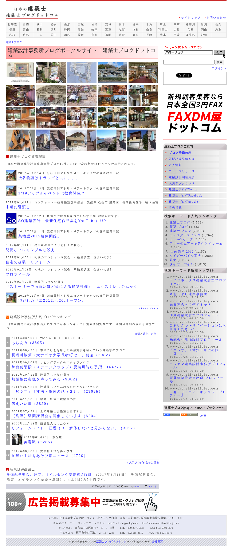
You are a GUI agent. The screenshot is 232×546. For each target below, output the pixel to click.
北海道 (12, 24)
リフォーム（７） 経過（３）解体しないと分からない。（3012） (74, 428)
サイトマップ (191, 17)
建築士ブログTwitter (182, 189)
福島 (94, 24)
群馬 (136, 24)
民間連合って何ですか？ (190, 304)
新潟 (204, 24)
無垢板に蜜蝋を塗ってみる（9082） (46, 379)
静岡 (67, 29)
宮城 (81, 24)
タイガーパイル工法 (185, 255)
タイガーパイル (182, 264)
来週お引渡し (18, 207)
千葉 (149, 24)
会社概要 (157, 541)
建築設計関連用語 (180, 177)
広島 (26, 34)
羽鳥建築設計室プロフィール (194, 315)
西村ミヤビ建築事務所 (189, 294)
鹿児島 (191, 34)
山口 (40, 34)
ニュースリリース (180, 171)
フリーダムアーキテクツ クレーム (196, 243)
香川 (53, 34)
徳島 (67, 34)
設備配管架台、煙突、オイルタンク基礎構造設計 (49, 474)
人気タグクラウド (180, 183)
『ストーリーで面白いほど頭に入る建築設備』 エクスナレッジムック (72, 287)
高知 (94, 34)
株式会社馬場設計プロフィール (196, 339)
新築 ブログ (179, 226)
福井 (53, 29)
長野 (12, 29)
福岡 (108, 34)
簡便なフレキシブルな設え (30, 250)
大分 (136, 34)
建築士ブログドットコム (111, 541)
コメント (152, 486)
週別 (145, 333)
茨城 (108, 24)
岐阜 (94, 29)
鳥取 (218, 29)
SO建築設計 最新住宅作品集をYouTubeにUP (62, 221)
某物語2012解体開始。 (40, 236)
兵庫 (190, 29)
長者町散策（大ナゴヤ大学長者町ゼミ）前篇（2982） (62, 355)
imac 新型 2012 (182, 251)
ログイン (217, 68)
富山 (26, 29)
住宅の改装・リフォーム (28, 262)
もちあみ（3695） (29, 343)
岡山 (204, 29)
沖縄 (204, 34)
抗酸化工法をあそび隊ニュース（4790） (50, 456)
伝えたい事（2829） (31, 404)
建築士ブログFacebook (183, 195)
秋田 (40, 24)
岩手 (53, 24)
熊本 (163, 34)
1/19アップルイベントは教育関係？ (51, 193)
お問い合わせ (217, 17)
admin (137, 486)
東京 (177, 24)
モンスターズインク (185, 235)
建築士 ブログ (181, 231)
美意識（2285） (39, 442)
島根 (12, 34)
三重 (108, 29)
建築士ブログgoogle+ (182, 201)
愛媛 (81, 34)
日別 (137, 333)
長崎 (149, 34)
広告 (203, 415)
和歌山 (163, 29)
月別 (153, 333)
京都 (136, 29)
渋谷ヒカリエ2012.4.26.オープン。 (52, 300)
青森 (26, 24)
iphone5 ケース (182, 239)
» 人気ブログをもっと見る (143, 462)
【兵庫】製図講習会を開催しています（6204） (56, 416)
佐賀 (122, 34)
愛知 (81, 29)
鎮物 (173, 260)
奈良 (149, 29)
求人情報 (173, 165)
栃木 (122, 24)
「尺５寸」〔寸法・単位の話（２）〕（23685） (57, 391)
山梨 (218, 24)
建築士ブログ (180, 222)
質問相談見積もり (180, 159)
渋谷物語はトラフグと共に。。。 (49, 178)
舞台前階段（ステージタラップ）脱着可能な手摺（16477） (67, 367)
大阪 (177, 29)
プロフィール (18, 274)
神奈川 (191, 24)
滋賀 (122, 29)
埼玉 (163, 24)
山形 (67, 24)
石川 (40, 29)
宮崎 (177, 34)
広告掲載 (173, 207)
